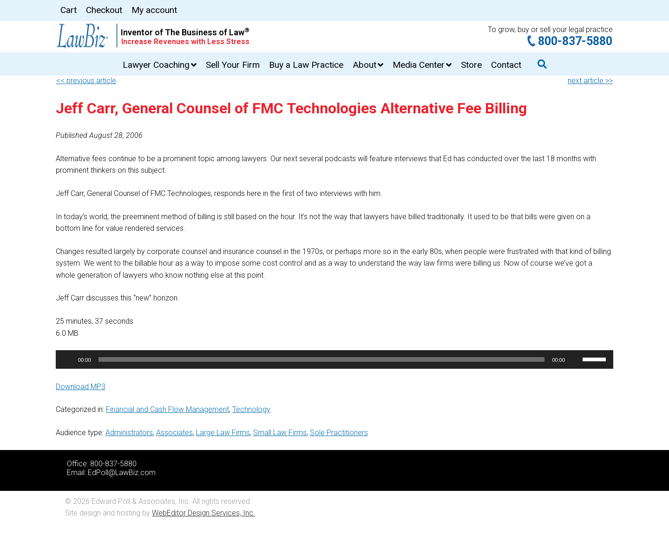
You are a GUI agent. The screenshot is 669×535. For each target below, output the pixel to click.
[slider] (321, 359)
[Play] (67, 359)
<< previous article (86, 80)
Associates (174, 432)
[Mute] (575, 359)
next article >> (590, 80)
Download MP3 (80, 386)
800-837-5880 (575, 41)
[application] (334, 359)
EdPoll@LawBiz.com (122, 472)
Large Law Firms (223, 432)
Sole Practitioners (339, 432)
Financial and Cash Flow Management (167, 409)
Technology (251, 409)
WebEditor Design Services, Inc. (203, 513)
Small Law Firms (280, 432)
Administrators (129, 432)
